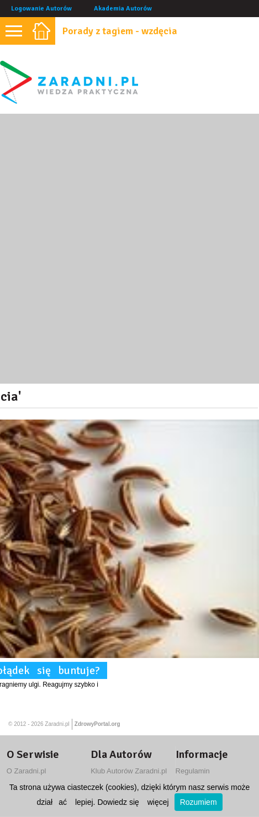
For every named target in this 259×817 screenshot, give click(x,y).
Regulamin (193, 771)
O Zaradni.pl (26, 771)
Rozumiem (198, 802)
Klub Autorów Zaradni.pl (129, 771)
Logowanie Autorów (41, 8)
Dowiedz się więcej (132, 802)
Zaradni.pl (57, 724)
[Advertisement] (129, 248)
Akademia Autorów (123, 8)
